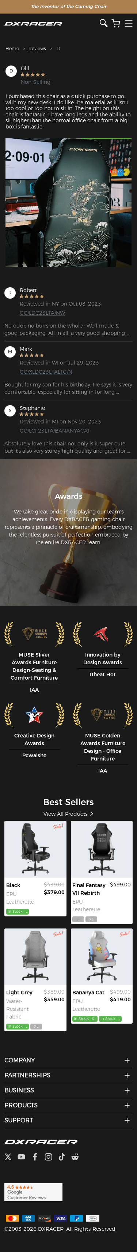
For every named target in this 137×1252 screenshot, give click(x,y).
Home (12, 48)
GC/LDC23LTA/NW (42, 313)
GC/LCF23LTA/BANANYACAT (48, 430)
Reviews (37, 48)
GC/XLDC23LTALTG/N (46, 372)
